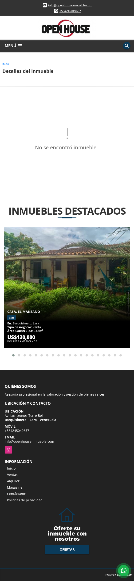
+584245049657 (70, 11)
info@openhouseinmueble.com (70, 5)
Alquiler (13, 481)
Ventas (12, 474)
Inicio (5, 63)
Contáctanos (17, 493)
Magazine (14, 487)
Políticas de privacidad (25, 500)
